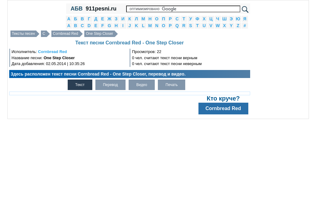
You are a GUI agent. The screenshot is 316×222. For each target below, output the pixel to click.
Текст (80, 85)
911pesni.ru (101, 9)
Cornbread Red (65, 33)
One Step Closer (99, 33)
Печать (172, 85)
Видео (141, 85)
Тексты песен (23, 33)
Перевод (110, 85)
